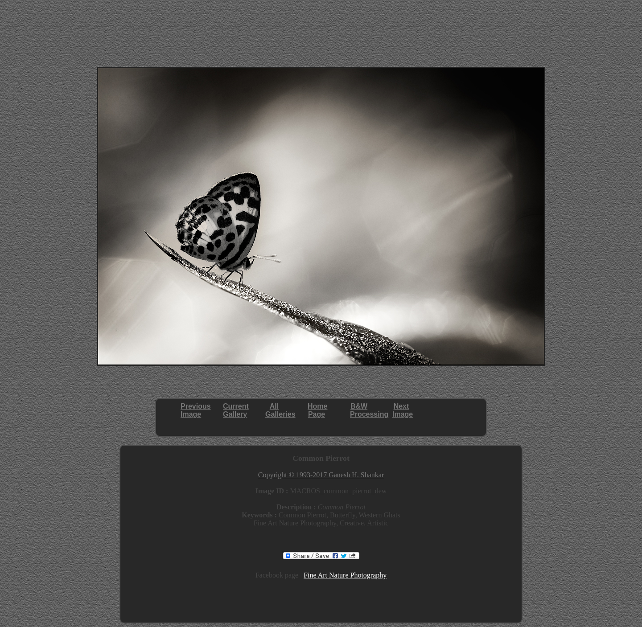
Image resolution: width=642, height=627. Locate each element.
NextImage (402, 410)
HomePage (317, 410)
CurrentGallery (236, 410)
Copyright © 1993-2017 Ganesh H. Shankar (321, 475)
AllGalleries (280, 410)
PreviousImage (196, 410)
